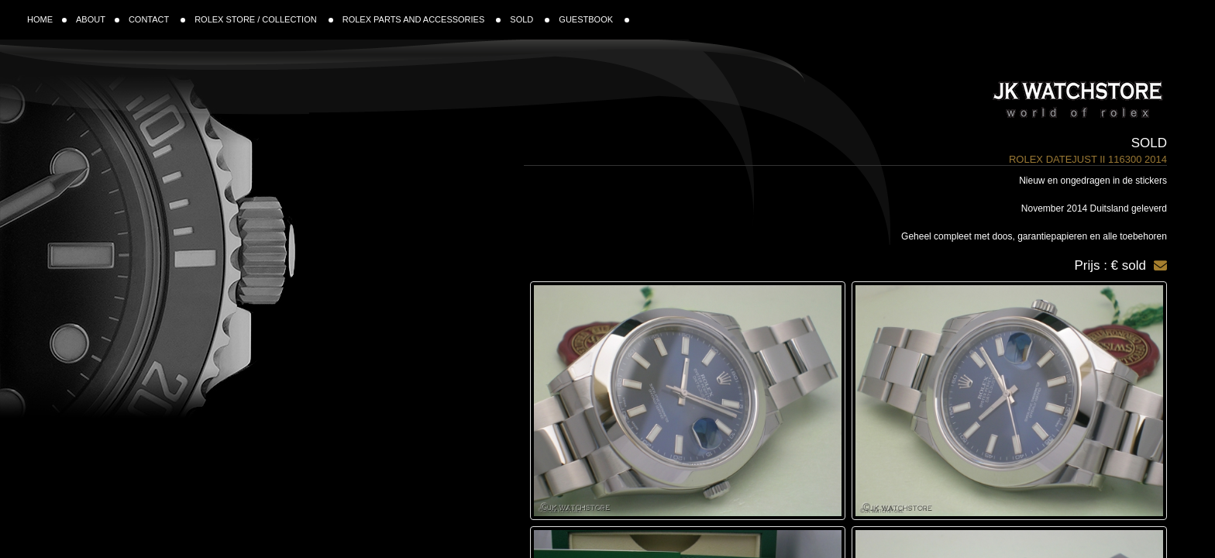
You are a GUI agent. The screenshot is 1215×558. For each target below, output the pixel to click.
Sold (1149, 143)
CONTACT (157, 19)
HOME (47, 19)
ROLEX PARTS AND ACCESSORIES (421, 19)
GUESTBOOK (594, 19)
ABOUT (97, 19)
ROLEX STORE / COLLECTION (263, 19)
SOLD (529, 19)
